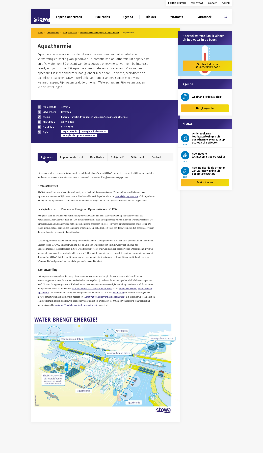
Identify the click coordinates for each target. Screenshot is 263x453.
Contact (212, 3)
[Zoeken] (225, 16)
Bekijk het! (117, 157)
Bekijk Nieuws (205, 182)
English (226, 3)
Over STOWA (197, 3)
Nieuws (151, 17)
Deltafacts (176, 17)
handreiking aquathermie (126, 196)
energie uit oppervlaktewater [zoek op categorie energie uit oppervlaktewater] (79, 135)
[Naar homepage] (40, 16)
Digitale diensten (177, 3)
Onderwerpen (53, 33)
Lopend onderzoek (69, 17)
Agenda (128, 17)
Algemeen (47, 157)
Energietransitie (69, 33)
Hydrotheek (204, 17)
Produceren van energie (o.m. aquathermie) (99, 33)
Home (40, 33)
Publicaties (102, 17)
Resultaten (97, 157)
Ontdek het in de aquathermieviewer (207, 66)
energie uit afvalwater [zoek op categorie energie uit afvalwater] (94, 131)
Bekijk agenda (205, 108)
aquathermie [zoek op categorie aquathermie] (70, 131)
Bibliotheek (137, 157)
